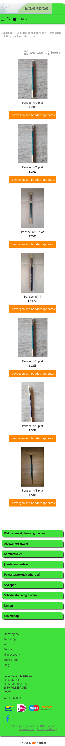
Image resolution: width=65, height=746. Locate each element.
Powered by (32, 742)
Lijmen (8, 605)
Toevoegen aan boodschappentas (32, 115)
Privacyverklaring (47, 729)
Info (5, 644)
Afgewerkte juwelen (16, 544)
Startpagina (11, 634)
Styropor (10, 585)
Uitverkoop (11, 616)
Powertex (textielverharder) (22, 574)
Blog (6, 665)
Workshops (10, 660)
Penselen (55, 32)
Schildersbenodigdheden (20, 595)
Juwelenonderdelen (16, 564)
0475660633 (15, 698)
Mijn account (11, 654)
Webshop (7, 32)
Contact (8, 649)
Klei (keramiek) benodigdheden (24, 533)
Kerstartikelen (13, 554)
